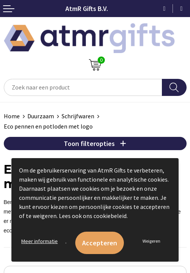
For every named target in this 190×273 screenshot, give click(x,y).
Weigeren (151, 241)
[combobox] (83, 87)
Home (12, 116)
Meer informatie (39, 241)
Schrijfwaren (78, 116)
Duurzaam (40, 116)
